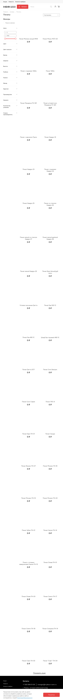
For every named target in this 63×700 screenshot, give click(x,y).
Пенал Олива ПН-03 (28, 596)
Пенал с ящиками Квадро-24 (50, 170)
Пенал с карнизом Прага (28, 137)
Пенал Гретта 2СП (28, 369)
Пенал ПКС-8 (50, 402)
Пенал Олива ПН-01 (50, 562)
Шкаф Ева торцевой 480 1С (50, 337)
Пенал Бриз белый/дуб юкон (50, 272)
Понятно (51, 695)
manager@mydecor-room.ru (47, 684)
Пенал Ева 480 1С (28, 337)
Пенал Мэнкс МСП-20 (50, 39)
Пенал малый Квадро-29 (28, 271)
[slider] (5, 38)
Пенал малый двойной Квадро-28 (50, 238)
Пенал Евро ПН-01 (28, 434)
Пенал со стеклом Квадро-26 (50, 204)
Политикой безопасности (24, 698)
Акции (5, 1)
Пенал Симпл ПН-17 (50, 596)
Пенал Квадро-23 (28, 169)
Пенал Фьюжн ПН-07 (28, 466)
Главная (5, 12)
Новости (11, 1)
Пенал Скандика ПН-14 (50, 629)
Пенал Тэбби (50, 71)
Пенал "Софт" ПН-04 (50, 661)
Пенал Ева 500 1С (50, 305)
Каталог (22, 7)
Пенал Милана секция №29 (28, 39)
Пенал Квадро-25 (28, 203)
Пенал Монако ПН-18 (50, 466)
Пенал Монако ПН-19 (28, 498)
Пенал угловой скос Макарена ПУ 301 (50, 104)
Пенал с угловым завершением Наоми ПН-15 (28, 563)
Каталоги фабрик (20, 1)
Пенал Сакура (50, 434)
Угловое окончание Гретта (28, 305)
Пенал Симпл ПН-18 (28, 629)
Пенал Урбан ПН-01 (28, 530)
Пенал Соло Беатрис (50, 369)
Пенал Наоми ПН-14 (50, 530)
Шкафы (12, 12)
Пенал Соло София (28, 402)
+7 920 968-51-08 (29, 684)
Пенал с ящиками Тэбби (29, 71)
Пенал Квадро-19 (50, 137)
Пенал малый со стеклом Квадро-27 (28, 238)
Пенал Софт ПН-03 (28, 661)
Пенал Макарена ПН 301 (28, 103)
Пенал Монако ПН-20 (50, 498)
